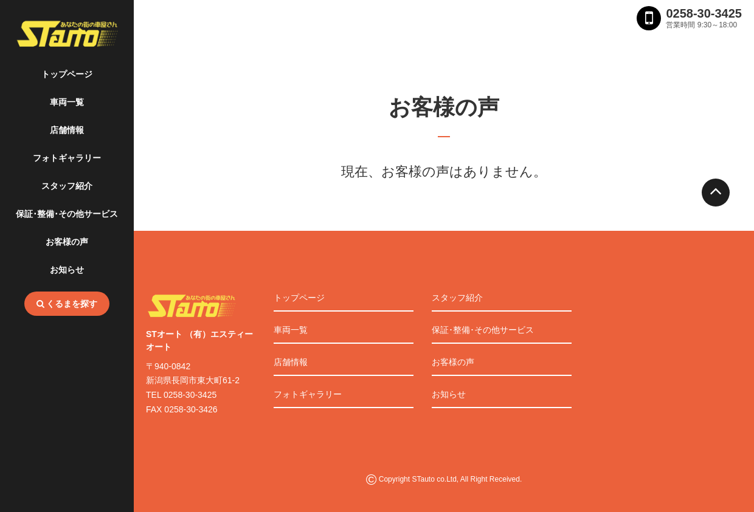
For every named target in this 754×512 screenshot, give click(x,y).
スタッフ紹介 (66, 186)
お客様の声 (67, 242)
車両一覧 (67, 102)
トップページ (66, 74)
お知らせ (67, 270)
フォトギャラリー (67, 158)
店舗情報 (67, 130)
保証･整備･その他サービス (67, 214)
